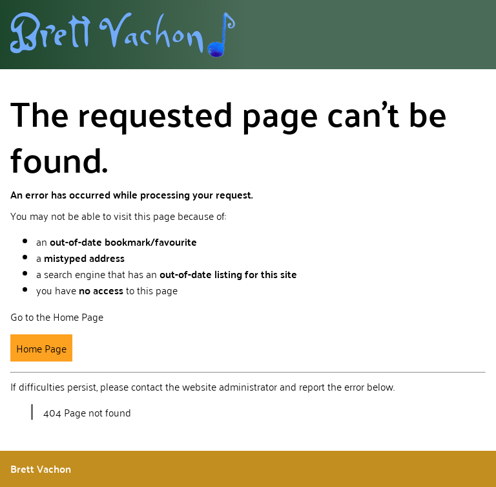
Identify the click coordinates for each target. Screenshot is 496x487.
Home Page (41, 348)
